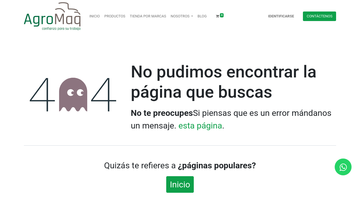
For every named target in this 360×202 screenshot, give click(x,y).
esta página (200, 125)
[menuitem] (94, 16)
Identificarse (281, 16)
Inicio (180, 184)
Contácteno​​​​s (319, 16)
